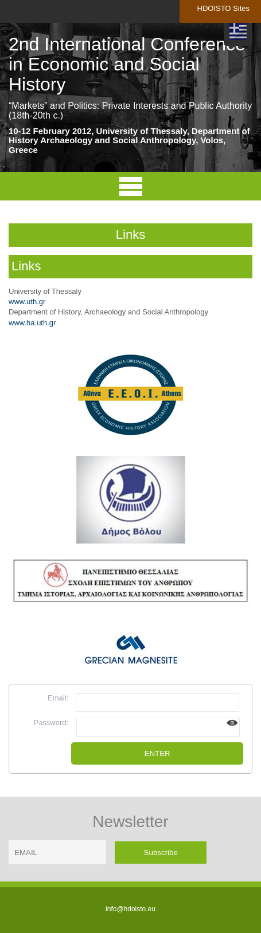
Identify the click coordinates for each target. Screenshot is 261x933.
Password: (50, 722)
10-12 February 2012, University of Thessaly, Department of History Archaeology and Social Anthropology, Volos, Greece (129, 140)
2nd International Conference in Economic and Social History (127, 64)
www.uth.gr (27, 301)
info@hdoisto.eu (130, 909)
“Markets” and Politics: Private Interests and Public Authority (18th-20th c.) (130, 111)
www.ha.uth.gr (32, 322)
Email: (58, 698)
